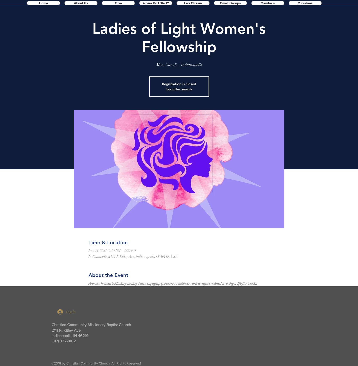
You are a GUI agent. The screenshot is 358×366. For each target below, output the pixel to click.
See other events (179, 89)
